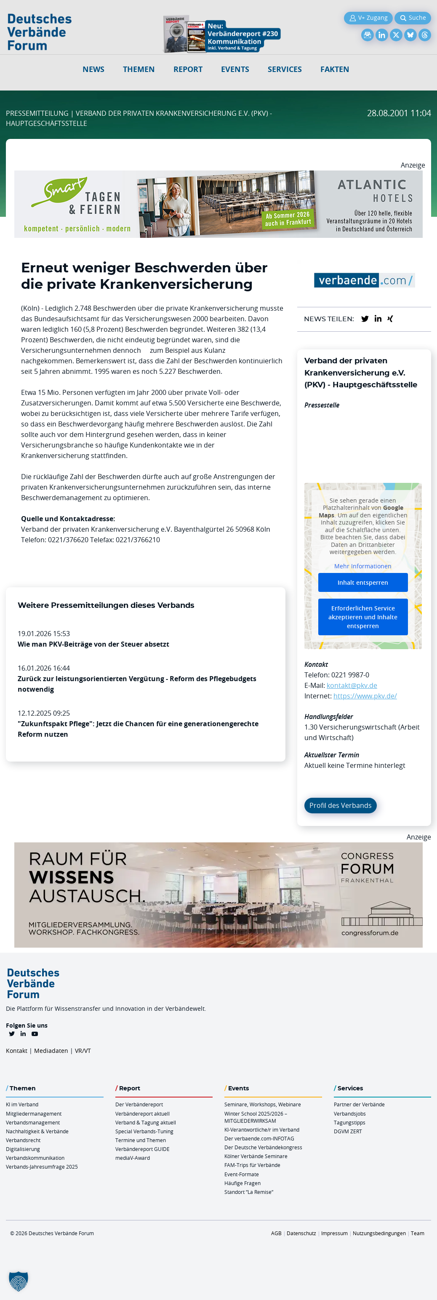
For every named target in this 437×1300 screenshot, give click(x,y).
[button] (18, 1281)
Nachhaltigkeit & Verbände (37, 1131)
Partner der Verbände (359, 1104)
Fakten (334, 69)
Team (417, 1233)
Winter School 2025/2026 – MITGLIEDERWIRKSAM (255, 1117)
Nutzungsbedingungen (379, 1233)
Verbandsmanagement (33, 1122)
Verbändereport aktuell (142, 1113)
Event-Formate (241, 1174)
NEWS (93, 69)
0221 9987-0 (350, 674)
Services (285, 69)
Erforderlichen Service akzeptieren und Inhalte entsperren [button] (362, 617)
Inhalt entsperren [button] (363, 583)
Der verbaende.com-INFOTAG (259, 1138)
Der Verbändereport (139, 1104)
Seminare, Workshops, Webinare (262, 1104)
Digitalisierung (23, 1148)
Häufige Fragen (242, 1183)
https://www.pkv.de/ (365, 696)
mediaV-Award (132, 1157)
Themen (139, 69)
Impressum (334, 1233)
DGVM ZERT (348, 1131)
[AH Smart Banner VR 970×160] (218, 175)
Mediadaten (51, 1051)
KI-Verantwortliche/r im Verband (261, 1129)
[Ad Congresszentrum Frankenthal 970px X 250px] (218, 847)
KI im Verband (22, 1104)
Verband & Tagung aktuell (145, 1122)
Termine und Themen (140, 1140)
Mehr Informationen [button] (363, 566)
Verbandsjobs (350, 1113)
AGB (276, 1233)
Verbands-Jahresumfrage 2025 (42, 1166)
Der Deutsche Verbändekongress (263, 1147)
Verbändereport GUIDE (142, 1148)
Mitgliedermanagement (33, 1113)
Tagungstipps (349, 1122)
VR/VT (83, 1051)
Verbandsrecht (23, 1140)
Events (235, 69)
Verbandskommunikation (35, 1157)
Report (188, 69)
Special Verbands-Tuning (144, 1131)
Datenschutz (301, 1233)
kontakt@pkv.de (352, 685)
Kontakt (16, 1051)
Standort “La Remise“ (248, 1191)
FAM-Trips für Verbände (252, 1164)
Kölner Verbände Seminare (256, 1156)
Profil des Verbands (340, 805)
